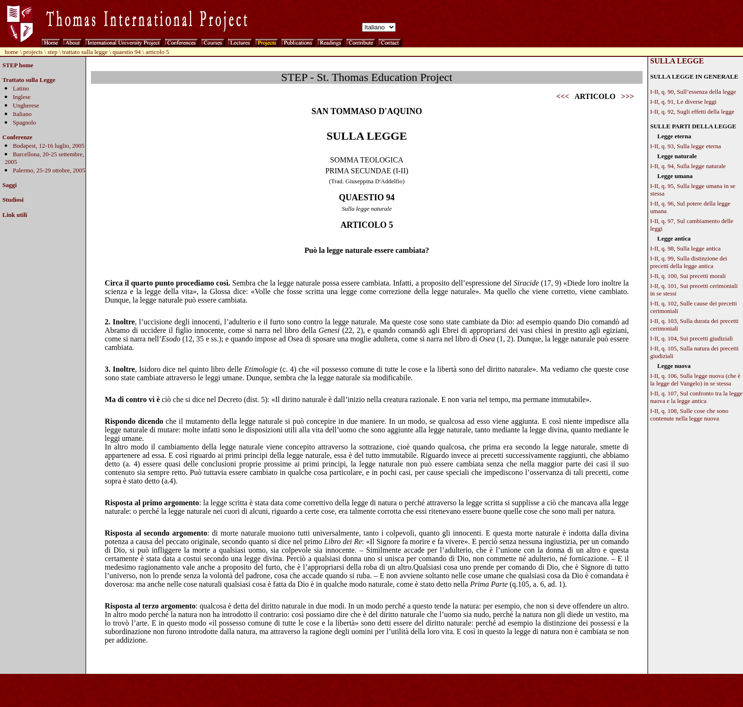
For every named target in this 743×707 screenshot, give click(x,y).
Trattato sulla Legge (28, 79)
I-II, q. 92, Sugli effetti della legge (692, 111)
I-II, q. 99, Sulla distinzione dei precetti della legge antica (688, 262)
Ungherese (26, 105)
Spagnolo (24, 122)
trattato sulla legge (85, 51)
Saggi (9, 184)
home (11, 51)
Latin (19, 88)
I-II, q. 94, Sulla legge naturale (688, 166)
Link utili (14, 214)
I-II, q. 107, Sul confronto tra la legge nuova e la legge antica (696, 397)
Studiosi (13, 199)
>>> (627, 96)
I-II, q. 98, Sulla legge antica (685, 248)
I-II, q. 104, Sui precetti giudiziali (691, 338)
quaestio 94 (127, 51)
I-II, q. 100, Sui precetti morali (688, 275)
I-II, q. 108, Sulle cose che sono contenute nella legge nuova (689, 414)
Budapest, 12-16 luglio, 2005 (48, 145)
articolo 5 (157, 51)
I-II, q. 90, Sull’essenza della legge (693, 91)
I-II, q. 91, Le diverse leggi (683, 101)
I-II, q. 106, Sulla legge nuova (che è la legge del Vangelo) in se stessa (695, 379)
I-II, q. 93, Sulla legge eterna (685, 146)
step (52, 51)
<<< (562, 96)
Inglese (22, 96)
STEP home (17, 65)
